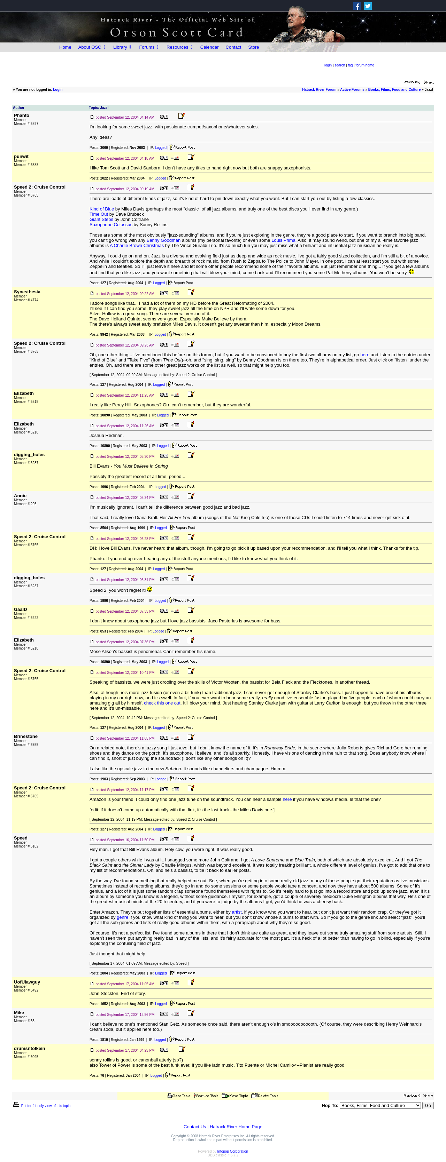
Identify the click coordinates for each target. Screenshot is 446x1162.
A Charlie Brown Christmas (137, 245)
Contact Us (195, 1126)
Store (253, 47)
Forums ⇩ (149, 47)
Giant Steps (101, 219)
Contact (233, 47)
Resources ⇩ (180, 47)
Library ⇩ (122, 47)
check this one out (162, 703)
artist (236, 912)
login (328, 65)
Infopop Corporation (232, 1151)
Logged (161, 148)
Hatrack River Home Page (236, 1126)
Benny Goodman (164, 240)
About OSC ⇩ (92, 47)
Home (65, 47)
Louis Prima (283, 240)
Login (57, 89)
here (364, 354)
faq (350, 65)
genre (122, 917)
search (339, 65)
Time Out (99, 214)
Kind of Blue (102, 209)
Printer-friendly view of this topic (41, 1106)
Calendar (209, 47)
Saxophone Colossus (111, 224)
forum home (365, 65)
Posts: (99, 148)
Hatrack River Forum (319, 89)
